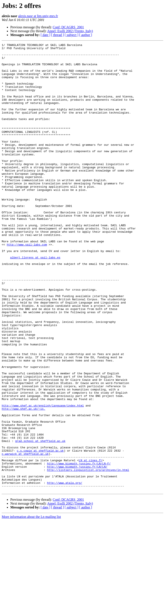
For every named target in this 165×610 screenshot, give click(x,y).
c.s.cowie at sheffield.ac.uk (40, 532)
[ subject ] (71, 35)
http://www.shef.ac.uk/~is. (23, 482)
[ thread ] (57, 35)
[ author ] (85, 35)
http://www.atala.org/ (64, 571)
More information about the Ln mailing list (31, 606)
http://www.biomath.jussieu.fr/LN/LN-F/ (79, 548)
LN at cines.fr (90, 544)
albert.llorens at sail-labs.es (35, 300)
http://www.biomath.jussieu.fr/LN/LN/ (77, 552)
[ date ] (45, 35)
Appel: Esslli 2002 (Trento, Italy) (70, 31)
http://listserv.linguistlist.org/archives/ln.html (88, 555)
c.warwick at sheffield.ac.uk (25, 536)
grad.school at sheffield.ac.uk (40, 521)
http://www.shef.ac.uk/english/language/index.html (43, 478)
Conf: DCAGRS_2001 (68, 27)
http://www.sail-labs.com (27, 285)
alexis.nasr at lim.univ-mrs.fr (38, 16)
